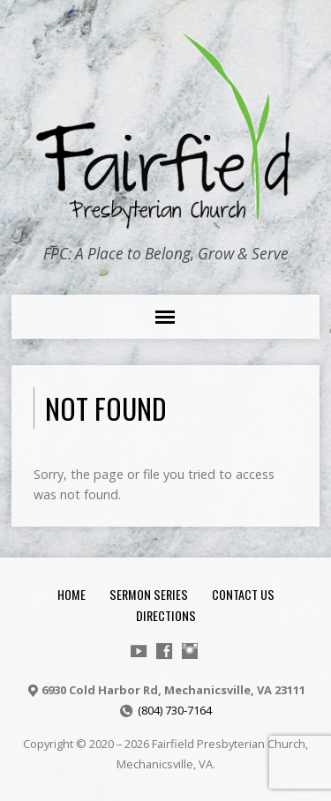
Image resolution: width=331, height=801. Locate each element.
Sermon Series (148, 594)
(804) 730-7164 (175, 710)
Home (71, 594)
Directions (166, 615)
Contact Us (243, 594)
